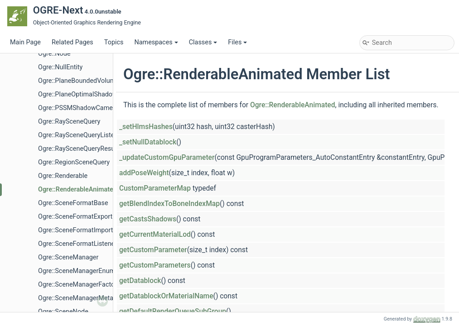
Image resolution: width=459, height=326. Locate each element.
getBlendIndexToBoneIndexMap (169, 204)
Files (237, 42)
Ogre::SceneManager (68, 257)
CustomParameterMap (155, 188)
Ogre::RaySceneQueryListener (81, 135)
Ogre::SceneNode (63, 312)
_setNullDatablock (147, 142)
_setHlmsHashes (146, 127)
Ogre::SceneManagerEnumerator (85, 271)
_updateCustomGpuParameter (166, 157)
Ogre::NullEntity (60, 67)
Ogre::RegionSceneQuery (74, 162)
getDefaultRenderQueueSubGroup (172, 311)
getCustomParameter (153, 250)
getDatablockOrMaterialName (166, 296)
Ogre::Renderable (62, 176)
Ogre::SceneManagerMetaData (82, 298)
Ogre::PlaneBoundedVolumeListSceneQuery (101, 81)
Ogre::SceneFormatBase (73, 203)
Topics (114, 42)
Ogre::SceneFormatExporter (78, 217)
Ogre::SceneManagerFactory (79, 284)
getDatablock (140, 281)
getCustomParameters (155, 265)
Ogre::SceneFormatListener (77, 244)
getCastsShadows (147, 219)
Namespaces (156, 42)
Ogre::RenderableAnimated (77, 189)
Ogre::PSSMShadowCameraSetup (86, 108)
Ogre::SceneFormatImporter (78, 230)
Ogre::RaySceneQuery (69, 121)
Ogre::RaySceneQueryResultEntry (85, 149)
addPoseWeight (144, 173)
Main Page (25, 42)
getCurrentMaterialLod (155, 234)
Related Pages (72, 42)
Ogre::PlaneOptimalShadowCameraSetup (97, 94)
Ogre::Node (54, 54)
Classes (203, 42)
